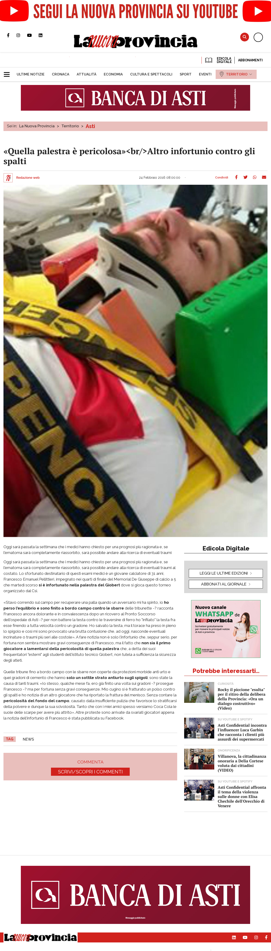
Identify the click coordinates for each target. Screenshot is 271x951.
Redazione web (28, 178)
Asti (90, 126)
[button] (8, 72)
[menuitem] (30, 74)
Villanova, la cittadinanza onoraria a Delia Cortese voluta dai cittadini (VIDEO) (242, 763)
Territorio (70, 126)
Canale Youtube (33, 35)
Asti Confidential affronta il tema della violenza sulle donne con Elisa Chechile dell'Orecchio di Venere (242, 796)
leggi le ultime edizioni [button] (224, 573)
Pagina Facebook (11, 35)
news (28, 739)
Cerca (244, 37)
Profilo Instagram (21, 35)
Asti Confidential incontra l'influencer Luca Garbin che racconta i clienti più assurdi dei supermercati (242, 732)
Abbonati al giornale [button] (223, 584)
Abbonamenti (250, 60)
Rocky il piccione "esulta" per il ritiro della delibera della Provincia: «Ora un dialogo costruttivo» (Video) (241, 699)
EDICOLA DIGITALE (218, 60)
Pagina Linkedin (44, 35)
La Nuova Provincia (37, 126)
